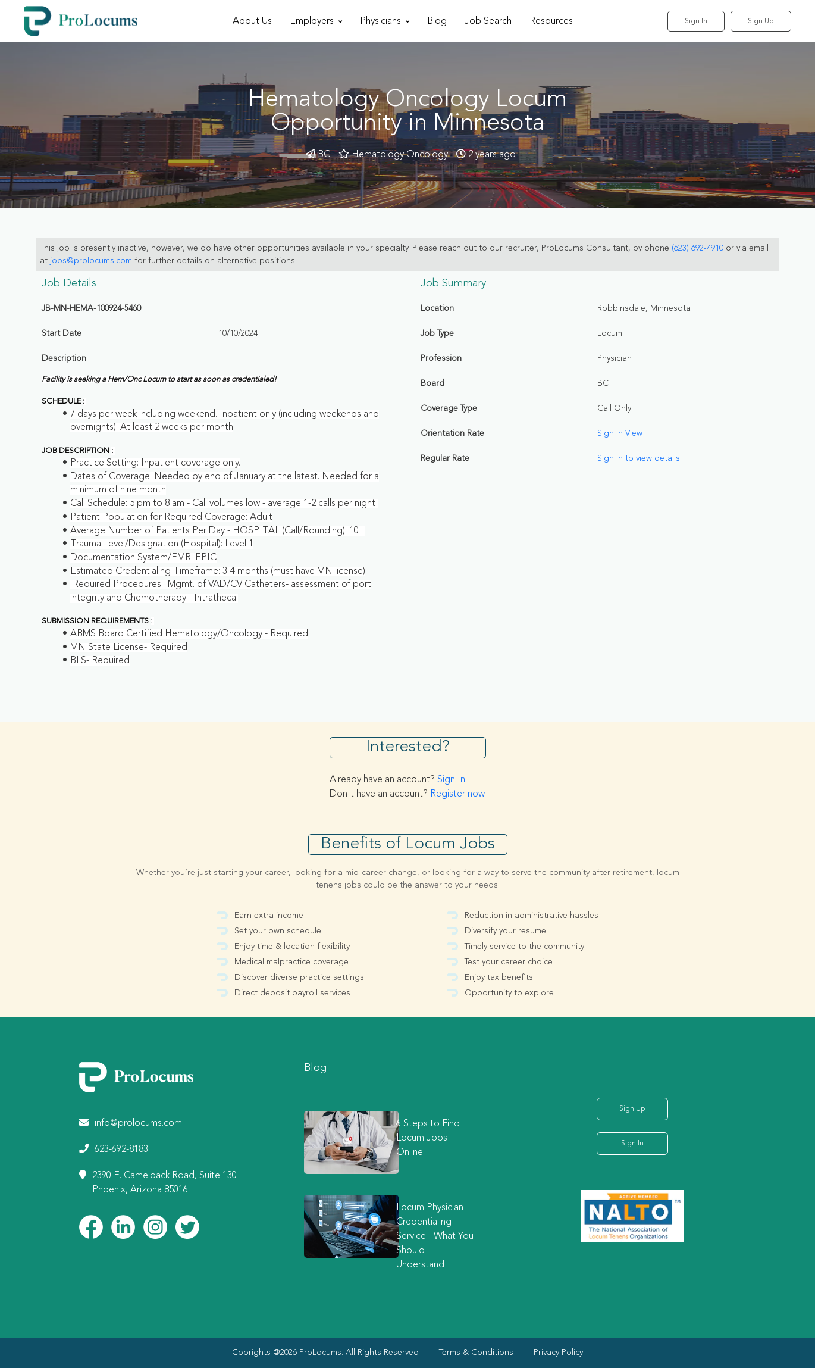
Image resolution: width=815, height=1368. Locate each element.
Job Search (488, 21)
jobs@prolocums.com (91, 261)
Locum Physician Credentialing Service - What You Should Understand (435, 1236)
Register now (457, 794)
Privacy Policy (558, 1352)
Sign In (696, 21)
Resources (551, 21)
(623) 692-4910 (697, 248)
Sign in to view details (638, 458)
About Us (252, 21)
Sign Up (761, 21)
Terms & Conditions (476, 1352)
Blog (437, 21)
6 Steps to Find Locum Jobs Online (428, 1138)
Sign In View (619, 433)
